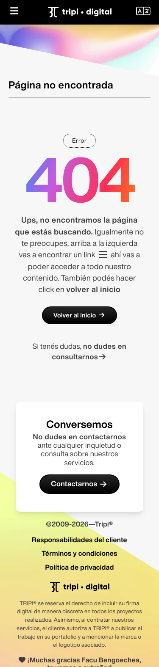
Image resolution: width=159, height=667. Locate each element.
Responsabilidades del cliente (79, 539)
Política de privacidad (79, 567)
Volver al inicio (79, 315)
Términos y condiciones (79, 553)
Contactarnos (79, 484)
